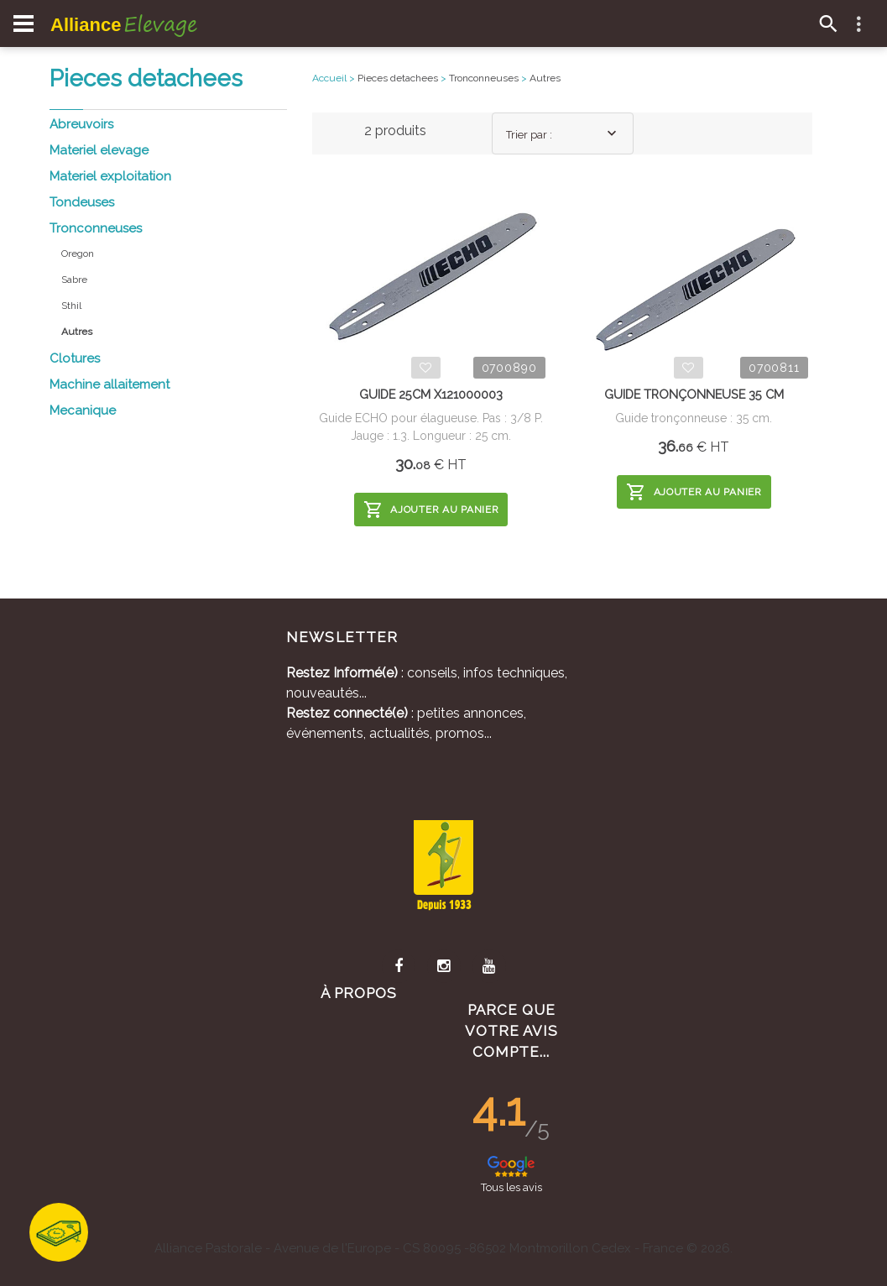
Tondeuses (82, 202)
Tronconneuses (96, 228)
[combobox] (563, 133)
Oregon (77, 253)
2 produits (395, 131)
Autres (545, 78)
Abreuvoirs (81, 124)
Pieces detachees (397, 78)
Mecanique (83, 410)
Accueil (329, 78)
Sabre (74, 279)
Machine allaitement (110, 384)
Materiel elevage (99, 150)
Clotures (75, 358)
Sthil (71, 305)
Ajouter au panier (431, 509)
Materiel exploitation (110, 176)
